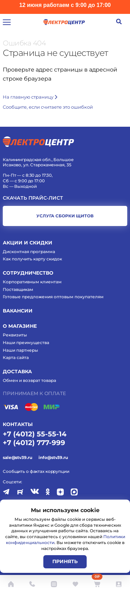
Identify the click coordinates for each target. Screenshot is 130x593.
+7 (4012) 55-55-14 (35, 434)
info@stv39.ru (53, 457)
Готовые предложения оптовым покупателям (53, 296)
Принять (65, 561)
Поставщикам (18, 289)
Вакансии (18, 311)
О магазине (20, 326)
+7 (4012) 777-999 (34, 442)
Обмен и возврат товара (29, 380)
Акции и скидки (27, 243)
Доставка (17, 371)
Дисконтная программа (29, 251)
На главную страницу (30, 97)
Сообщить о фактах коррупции (36, 471)
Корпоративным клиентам (32, 281)
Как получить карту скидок (32, 258)
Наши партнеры (20, 350)
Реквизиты (15, 334)
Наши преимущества (26, 342)
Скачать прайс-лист (33, 198)
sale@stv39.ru (17, 457)
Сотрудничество (28, 273)
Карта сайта (16, 357)
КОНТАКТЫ (18, 424)
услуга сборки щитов (65, 215)
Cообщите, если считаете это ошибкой (48, 107)
